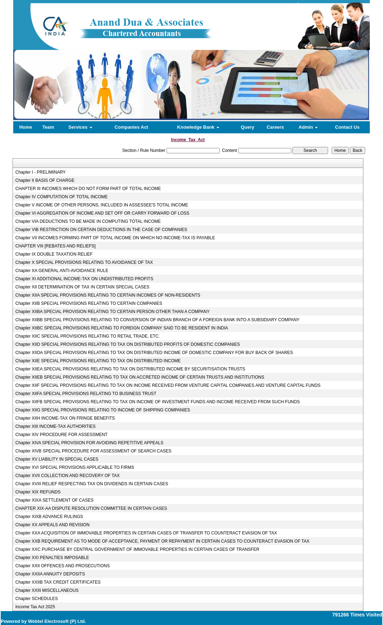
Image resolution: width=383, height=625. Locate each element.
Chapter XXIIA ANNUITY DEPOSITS (50, 574)
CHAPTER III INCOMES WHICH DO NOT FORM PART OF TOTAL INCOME (88, 188)
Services (80, 127)
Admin (308, 127)
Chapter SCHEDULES (36, 598)
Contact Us (347, 127)
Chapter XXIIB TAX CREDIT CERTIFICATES (58, 582)
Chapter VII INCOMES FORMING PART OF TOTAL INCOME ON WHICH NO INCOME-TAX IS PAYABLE (115, 237)
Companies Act (131, 127)
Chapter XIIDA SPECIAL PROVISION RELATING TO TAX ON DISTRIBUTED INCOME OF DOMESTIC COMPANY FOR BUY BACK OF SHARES (154, 352)
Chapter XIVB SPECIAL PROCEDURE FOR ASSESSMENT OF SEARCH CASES (93, 451)
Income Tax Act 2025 (35, 606)
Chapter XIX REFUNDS (38, 492)
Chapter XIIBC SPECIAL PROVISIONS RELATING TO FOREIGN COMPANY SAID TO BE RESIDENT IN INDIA (121, 328)
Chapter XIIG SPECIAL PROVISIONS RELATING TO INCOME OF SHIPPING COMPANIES (102, 410)
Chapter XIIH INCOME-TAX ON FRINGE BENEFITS (65, 418)
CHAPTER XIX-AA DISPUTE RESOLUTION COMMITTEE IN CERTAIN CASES (91, 508)
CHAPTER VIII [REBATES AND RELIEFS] (55, 246)
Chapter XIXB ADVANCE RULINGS (49, 516)
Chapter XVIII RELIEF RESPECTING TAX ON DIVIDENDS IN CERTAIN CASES (91, 483)
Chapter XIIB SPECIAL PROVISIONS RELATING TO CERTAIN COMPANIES (88, 303)
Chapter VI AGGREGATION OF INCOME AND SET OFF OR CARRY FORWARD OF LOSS (102, 213)
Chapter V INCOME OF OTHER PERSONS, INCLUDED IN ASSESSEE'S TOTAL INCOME (101, 205)
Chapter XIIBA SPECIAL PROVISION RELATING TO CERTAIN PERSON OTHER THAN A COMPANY (112, 311)
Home (25, 127)
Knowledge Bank (198, 127)
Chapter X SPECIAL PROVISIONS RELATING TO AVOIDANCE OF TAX (84, 262)
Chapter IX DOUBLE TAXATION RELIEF (54, 254)
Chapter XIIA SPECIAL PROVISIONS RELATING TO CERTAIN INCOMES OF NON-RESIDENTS (107, 295)
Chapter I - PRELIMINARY (40, 172)
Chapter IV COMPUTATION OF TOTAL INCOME (61, 196)
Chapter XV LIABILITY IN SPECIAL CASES (56, 459)
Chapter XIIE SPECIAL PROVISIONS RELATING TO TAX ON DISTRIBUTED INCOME (98, 360)
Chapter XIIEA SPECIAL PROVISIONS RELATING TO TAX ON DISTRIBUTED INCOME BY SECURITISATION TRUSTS (130, 369)
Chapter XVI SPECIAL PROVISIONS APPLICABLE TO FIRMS (74, 467)
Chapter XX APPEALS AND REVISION (52, 524)
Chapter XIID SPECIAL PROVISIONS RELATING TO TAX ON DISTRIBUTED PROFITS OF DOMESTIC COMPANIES (127, 344)
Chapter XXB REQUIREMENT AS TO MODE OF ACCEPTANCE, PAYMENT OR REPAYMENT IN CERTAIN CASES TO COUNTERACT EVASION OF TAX (162, 541)
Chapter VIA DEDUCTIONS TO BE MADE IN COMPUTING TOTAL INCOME (88, 221)
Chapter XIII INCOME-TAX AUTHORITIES (55, 426)
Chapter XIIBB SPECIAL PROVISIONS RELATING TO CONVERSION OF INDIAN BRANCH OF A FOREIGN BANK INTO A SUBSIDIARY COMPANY (157, 319)
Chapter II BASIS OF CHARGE (45, 180)
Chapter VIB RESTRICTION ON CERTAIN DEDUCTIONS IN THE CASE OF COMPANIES (101, 229)
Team (48, 127)
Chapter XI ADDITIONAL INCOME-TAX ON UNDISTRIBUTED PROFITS (84, 278)
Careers (275, 127)
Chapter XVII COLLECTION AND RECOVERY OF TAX (67, 475)
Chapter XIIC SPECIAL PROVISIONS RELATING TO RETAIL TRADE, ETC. (87, 336)
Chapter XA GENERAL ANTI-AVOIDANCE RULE (61, 270)
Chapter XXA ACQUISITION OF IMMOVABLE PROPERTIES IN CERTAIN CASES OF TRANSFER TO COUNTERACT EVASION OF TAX (146, 533)
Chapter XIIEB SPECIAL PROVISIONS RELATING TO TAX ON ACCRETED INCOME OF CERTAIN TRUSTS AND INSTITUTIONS (139, 377)
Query (247, 127)
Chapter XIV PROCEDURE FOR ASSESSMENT (61, 434)
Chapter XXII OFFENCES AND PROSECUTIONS (62, 565)
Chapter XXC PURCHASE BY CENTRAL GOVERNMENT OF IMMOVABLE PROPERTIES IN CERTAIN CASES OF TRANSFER (137, 549)
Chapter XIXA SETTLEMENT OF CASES (54, 500)
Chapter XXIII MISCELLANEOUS (46, 590)
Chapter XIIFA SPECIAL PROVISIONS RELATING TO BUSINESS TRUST (85, 393)
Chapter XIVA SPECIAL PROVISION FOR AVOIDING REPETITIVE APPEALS (89, 442)
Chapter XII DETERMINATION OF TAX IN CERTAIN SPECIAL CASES (82, 287)
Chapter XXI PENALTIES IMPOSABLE (52, 557)
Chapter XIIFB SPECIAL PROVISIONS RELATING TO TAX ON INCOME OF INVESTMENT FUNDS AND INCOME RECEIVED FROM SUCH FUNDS (157, 401)
